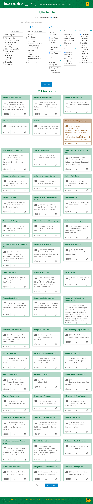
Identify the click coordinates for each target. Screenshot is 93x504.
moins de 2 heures (70, 35)
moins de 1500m (69, 64)
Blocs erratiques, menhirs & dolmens (34, 58)
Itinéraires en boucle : (53, 48)
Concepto (11, 501)
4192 (51, 17)
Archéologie (32, 37)
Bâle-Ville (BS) (10, 51)
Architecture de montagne (33, 40)
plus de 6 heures (69, 44)
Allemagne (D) (10, 38)
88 (43, 485)
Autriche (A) (9, 47)
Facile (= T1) (55, 68)
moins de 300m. (84, 40)
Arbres (30, 35)
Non (52, 57)
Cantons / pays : (9, 35)
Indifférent (54, 38)
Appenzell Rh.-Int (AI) (12, 42)
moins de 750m (69, 55)
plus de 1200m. (84, 53)
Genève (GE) (9, 60)
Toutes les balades (47, 499)
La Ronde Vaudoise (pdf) (61, 499)
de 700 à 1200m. (84, 48)
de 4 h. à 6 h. (70, 41)
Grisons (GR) (9, 64)
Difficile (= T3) (55, 72)
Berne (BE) (8, 53)
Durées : (66, 31)
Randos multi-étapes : (53, 33)
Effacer (56, 27)
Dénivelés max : (84, 31)
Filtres (38, 27)
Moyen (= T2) (55, 70)
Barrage (31, 52)
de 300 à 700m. (84, 44)
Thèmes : (30, 31)
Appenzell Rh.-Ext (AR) (12, 40)
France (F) (8, 55)
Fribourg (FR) (9, 58)
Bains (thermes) (33, 46)
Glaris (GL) (8, 62)
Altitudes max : (69, 49)
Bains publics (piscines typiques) (35, 49)
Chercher (46, 84)
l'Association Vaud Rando (33, 499)
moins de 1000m (69, 60)
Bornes (30, 61)
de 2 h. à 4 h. (70, 39)
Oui (52, 55)
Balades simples (53, 41)
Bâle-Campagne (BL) (12, 49)
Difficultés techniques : (53, 63)
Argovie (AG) (9, 45)
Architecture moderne (35, 43)
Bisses (30, 54)
